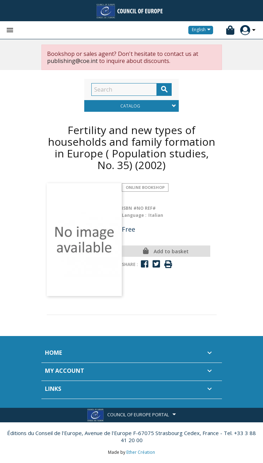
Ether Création (140, 452)
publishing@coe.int (72, 61)
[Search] (124, 89)
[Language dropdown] (202, 30)
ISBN (127, 208)
